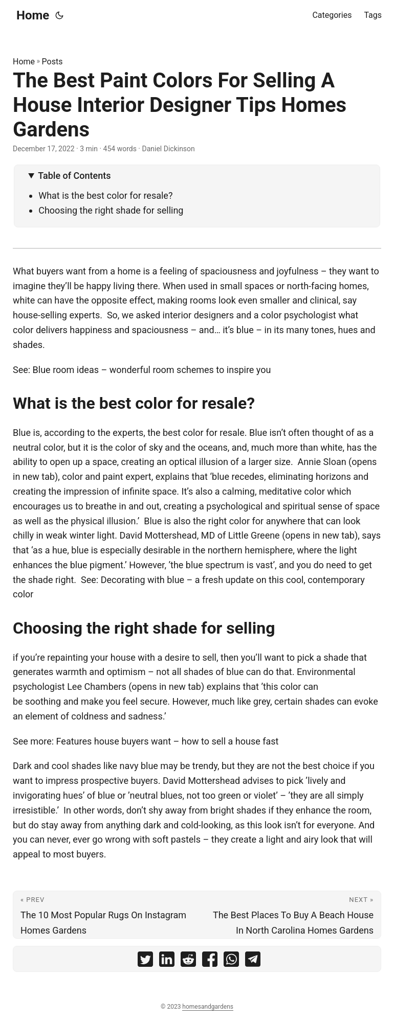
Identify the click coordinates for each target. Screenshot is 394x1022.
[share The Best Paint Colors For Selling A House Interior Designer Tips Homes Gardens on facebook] (209, 961)
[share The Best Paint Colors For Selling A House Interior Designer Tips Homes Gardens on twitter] (145, 961)
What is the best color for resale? (105, 195)
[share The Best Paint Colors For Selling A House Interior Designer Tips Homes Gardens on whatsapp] (231, 961)
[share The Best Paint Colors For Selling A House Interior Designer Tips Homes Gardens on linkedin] (166, 961)
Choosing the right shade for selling (110, 210)
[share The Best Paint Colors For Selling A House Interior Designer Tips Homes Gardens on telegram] (252, 961)
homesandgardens (207, 1006)
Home (32, 15)
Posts (52, 61)
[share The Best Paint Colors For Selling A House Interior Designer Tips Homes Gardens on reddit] (188, 961)
